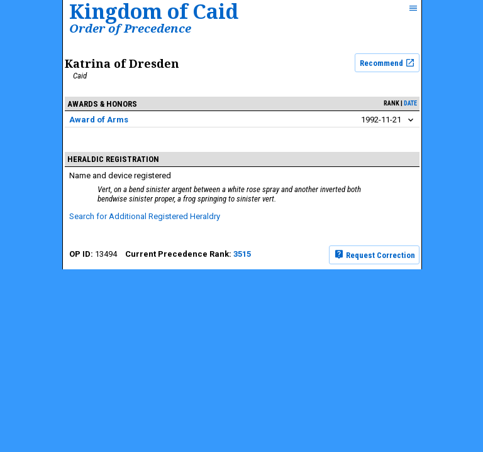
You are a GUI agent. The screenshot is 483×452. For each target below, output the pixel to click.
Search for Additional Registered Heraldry (144, 216)
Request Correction (374, 254)
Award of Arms (98, 119)
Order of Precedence (130, 28)
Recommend (387, 63)
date (410, 103)
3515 (242, 254)
